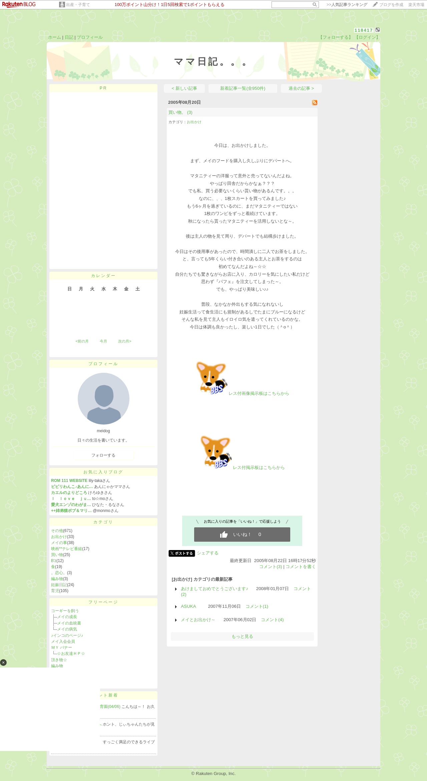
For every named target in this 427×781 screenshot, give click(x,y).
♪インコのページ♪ (67, 635)
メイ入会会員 (63, 641)
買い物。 (177, 112)
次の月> (124, 341)
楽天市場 (416, 4)
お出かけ (59, 536)
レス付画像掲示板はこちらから (242, 393)
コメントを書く (301, 566)
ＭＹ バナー (61, 647)
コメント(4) (272, 619)
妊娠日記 (59, 584)
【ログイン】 (367, 37)
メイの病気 (69, 629)
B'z (53, 560)
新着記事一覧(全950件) (242, 88)
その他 (57, 530)
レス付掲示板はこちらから (242, 467)
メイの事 (59, 542)
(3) (189, 112)
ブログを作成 (391, 4)
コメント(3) (270, 566)
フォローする (103, 455)
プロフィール (90, 37)
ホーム (54, 37)
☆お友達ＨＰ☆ (71, 653)
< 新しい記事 (184, 88)
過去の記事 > (301, 88)
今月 (103, 341)
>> (347, 4)
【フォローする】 (335, 37)
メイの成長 (67, 616)
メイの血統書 (69, 623)
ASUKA (190, 606)
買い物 (57, 554)
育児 (55, 590)
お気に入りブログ (103, 472)
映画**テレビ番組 (66, 548)
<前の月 (81, 341)
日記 (69, 37)
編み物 (57, 578)
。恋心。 (59, 572)
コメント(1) (257, 606)
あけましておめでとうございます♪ (214, 588)
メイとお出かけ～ (198, 619)
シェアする (208, 552)
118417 (364, 30)
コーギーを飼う (65, 610)
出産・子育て (78, 4)
